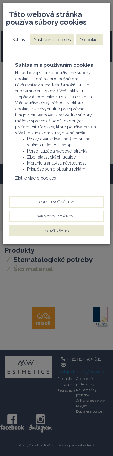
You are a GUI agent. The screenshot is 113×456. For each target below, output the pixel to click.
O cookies (89, 39)
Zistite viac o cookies (35, 178)
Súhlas (18, 39)
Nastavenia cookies (52, 39)
